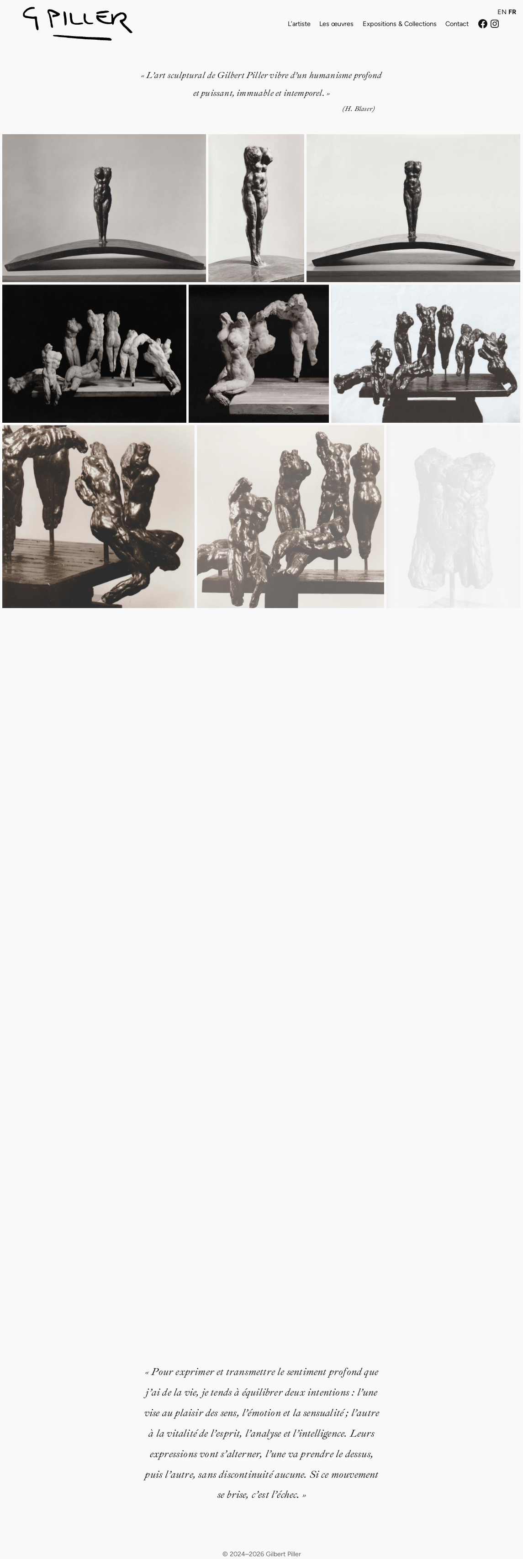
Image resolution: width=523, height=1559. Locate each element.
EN (502, 12)
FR (512, 12)
